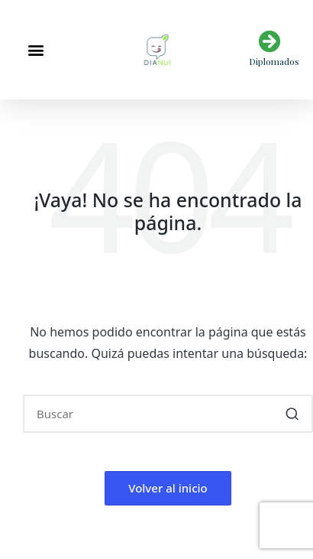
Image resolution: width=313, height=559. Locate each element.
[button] (35, 50)
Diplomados (274, 61)
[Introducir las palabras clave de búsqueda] (168, 414)
